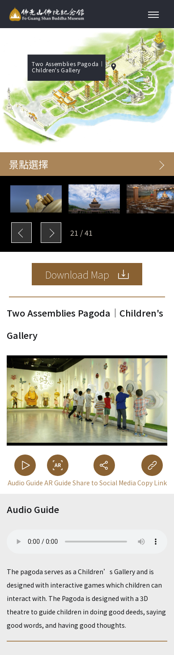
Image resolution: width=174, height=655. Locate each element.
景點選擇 (86, 164)
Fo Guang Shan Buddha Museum (46, 14)
